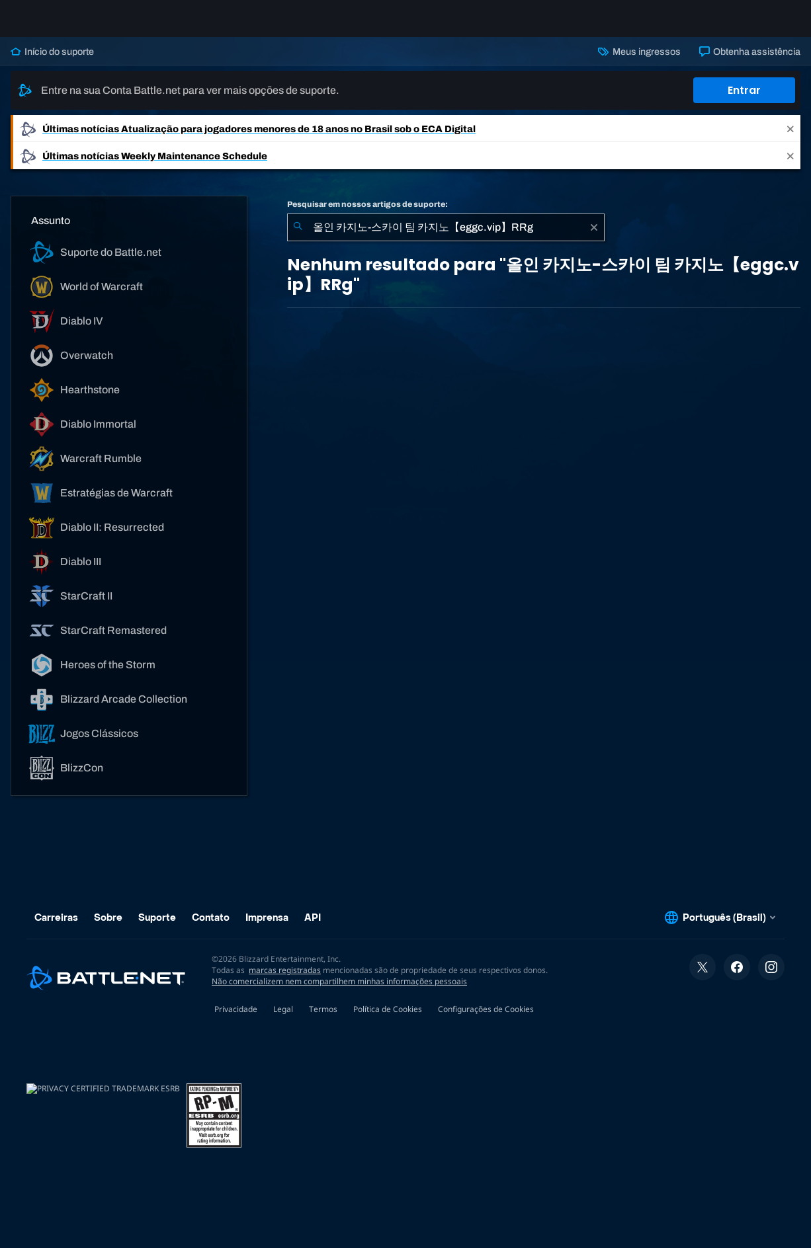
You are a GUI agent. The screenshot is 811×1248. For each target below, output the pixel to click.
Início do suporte (52, 62)
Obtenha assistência (749, 62)
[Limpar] (594, 238)
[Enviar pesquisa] (297, 238)
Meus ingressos (639, 62)
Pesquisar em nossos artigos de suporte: (367, 214)
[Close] (790, 139)
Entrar (744, 100)
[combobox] (446, 238)
